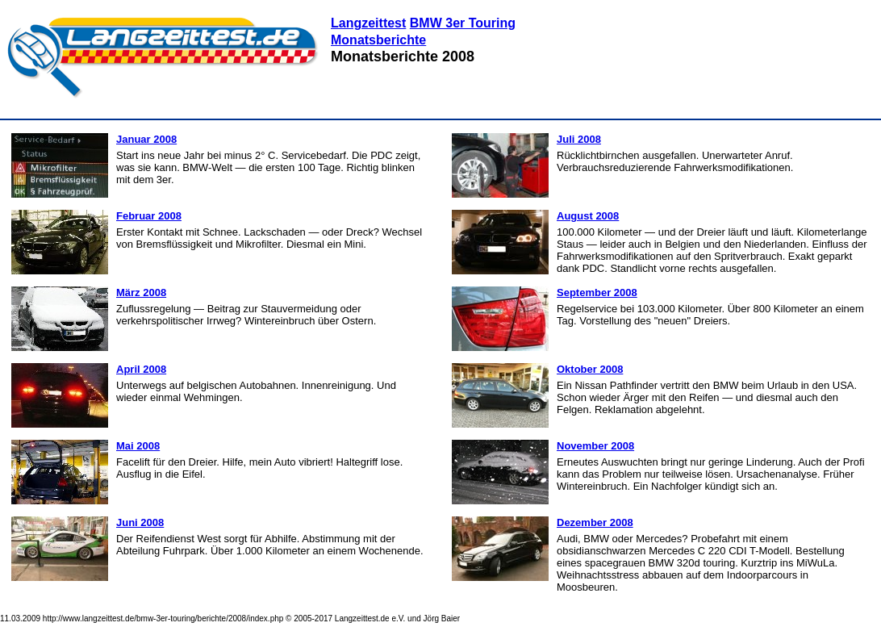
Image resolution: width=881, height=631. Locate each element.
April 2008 (141, 369)
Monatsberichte (378, 40)
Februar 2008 (149, 216)
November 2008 (595, 446)
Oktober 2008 (590, 369)
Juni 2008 (140, 522)
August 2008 (588, 216)
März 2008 (141, 292)
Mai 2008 (138, 446)
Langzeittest (368, 23)
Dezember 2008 (595, 522)
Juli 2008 (579, 139)
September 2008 (597, 292)
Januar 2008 (146, 139)
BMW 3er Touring (463, 23)
